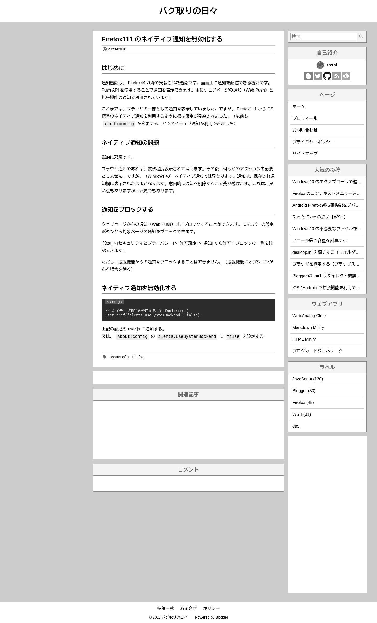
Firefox (137, 357)
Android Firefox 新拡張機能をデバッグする (332, 205)
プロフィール (305, 118)
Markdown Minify (308, 327)
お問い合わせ (305, 130)
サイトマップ (305, 153)
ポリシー (211, 608)
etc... (297, 426)
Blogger (221, 617)
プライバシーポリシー (313, 142)
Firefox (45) (303, 402)
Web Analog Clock (309, 315)
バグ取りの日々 (188, 11)
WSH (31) (301, 414)
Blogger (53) (303, 391)
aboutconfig (119, 357)
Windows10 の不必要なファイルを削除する (333, 229)
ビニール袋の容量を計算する (319, 240)
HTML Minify (304, 339)
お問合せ (188, 608)
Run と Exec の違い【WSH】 (320, 217)
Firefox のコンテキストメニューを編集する (332, 193)
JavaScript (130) (307, 379)
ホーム (298, 106)
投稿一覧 (165, 608)
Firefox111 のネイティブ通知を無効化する (162, 39)
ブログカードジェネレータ (317, 351)
